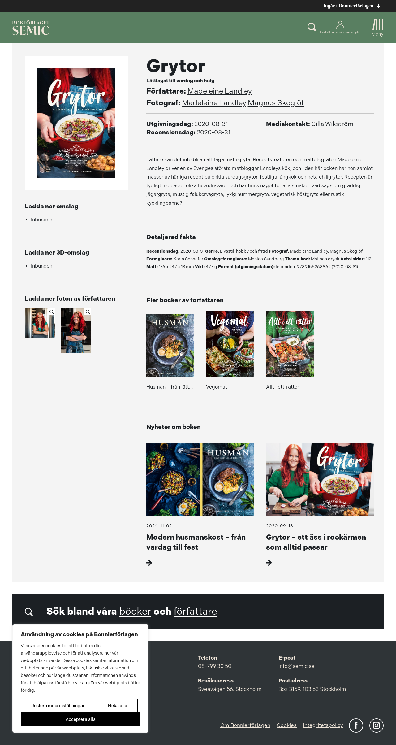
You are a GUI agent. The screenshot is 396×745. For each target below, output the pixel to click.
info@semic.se (296, 666)
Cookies (287, 725)
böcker (135, 611)
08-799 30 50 (214, 666)
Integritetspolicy (323, 725)
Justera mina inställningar (58, 705)
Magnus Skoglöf (276, 102)
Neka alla (117, 705)
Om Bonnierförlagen (245, 725)
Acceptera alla (81, 719)
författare (195, 611)
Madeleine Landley (219, 91)
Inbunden (41, 220)
